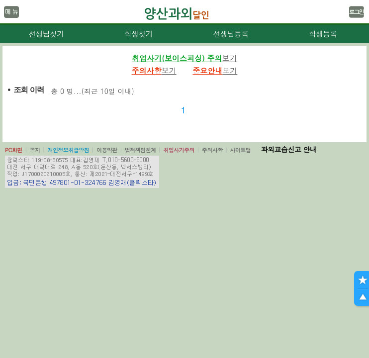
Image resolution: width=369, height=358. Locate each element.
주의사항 (212, 150)
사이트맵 (240, 150)
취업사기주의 (178, 150)
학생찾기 (138, 33)
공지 (35, 150)
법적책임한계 (140, 150)
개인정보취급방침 (68, 150)
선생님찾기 (46, 33)
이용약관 (106, 150)
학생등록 (323, 33)
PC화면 (13, 150)
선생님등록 (230, 33)
